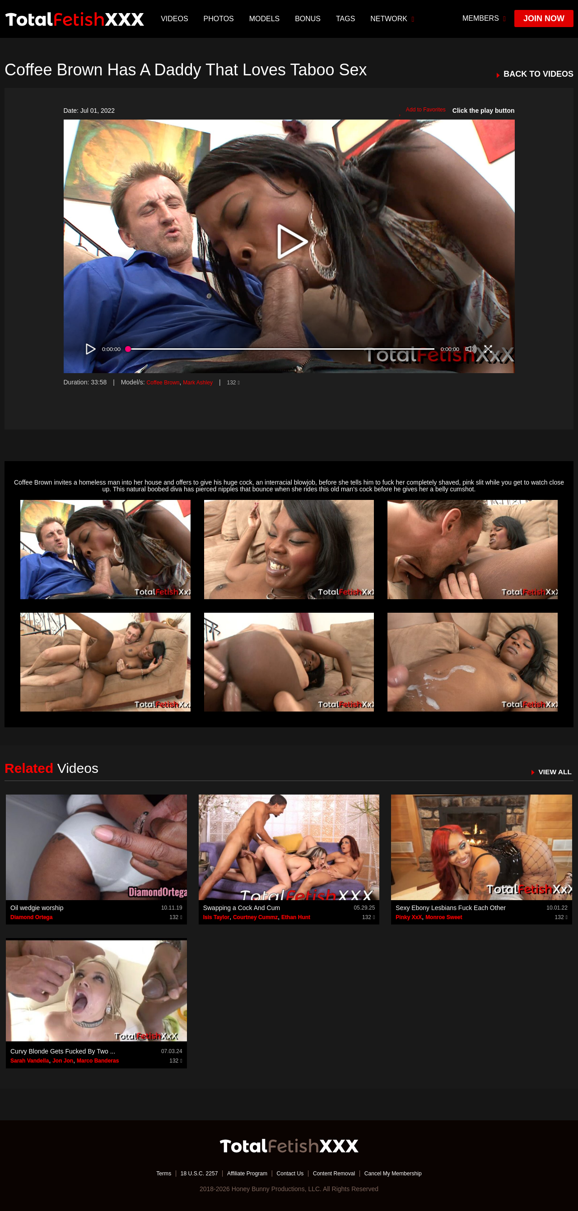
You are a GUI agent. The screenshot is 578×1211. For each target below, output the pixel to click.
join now (543, 18)
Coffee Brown (165, 382)
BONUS (309, 19)
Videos (175, 19)
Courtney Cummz (255, 917)
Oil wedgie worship (37, 907)
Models (265, 19)
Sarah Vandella (29, 1061)
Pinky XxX (409, 917)
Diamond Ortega (31, 917)
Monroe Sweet (443, 917)
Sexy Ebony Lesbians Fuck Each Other (451, 907)
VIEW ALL (552, 771)
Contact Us (289, 1172)
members (484, 18)
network (393, 19)
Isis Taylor (216, 917)
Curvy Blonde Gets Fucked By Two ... (62, 1051)
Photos (220, 19)
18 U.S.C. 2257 (186, 1172)
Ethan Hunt (295, 917)
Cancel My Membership (406, 1172)
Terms (146, 1172)
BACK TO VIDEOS (538, 74)
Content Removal (339, 1172)
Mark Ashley (205, 382)
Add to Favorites (419, 111)
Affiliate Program (241, 1172)
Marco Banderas (98, 1061)
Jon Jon (62, 1061)
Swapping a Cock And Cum (241, 907)
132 (244, 382)
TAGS (346, 19)
